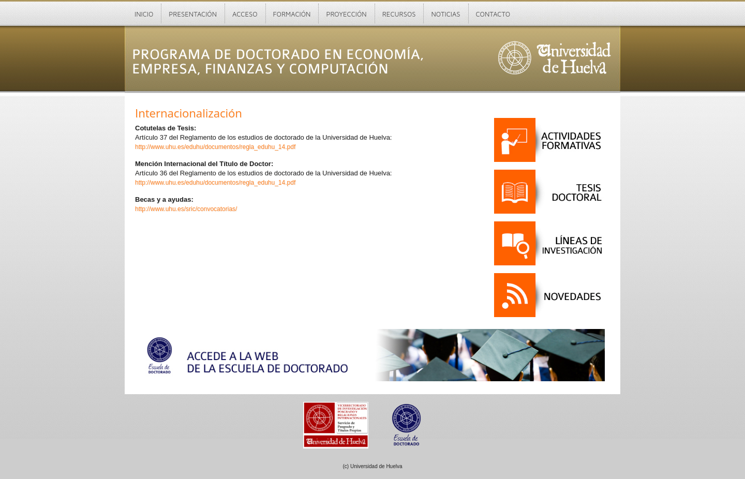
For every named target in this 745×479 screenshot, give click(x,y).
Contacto (493, 14)
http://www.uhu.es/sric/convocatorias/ (186, 209)
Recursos (399, 14)
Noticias (445, 14)
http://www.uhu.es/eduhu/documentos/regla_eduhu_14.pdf (215, 147)
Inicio (144, 14)
